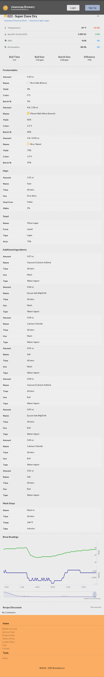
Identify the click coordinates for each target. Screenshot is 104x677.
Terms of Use (8, 638)
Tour (4, 645)
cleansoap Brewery (23, 7)
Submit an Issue (9, 629)
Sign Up (93, 7)
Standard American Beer (15, 21)
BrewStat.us (24, 9)
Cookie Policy (8, 642)
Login (73, 7)
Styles (5, 658)
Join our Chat (8, 632)
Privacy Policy (8, 635)
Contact (6, 648)
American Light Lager (39, 21)
